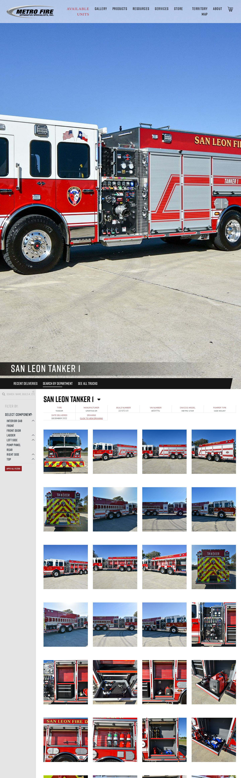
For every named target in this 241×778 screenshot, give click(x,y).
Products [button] (119, 8)
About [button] (217, 8)
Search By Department (58, 383)
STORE (178, 8)
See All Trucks (87, 383)
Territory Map (200, 11)
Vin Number (155, 408)
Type (59, 408)
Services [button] (162, 8)
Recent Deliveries (25, 383)
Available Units (78, 11)
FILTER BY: (11, 406)
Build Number (123, 408)
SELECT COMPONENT (19, 414)
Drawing (91, 415)
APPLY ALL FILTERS (13, 468)
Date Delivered (59, 415)
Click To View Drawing (91, 418)
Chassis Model (187, 408)
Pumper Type (219, 408)
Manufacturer (91, 408)
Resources (141, 8)
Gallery (101, 8)
